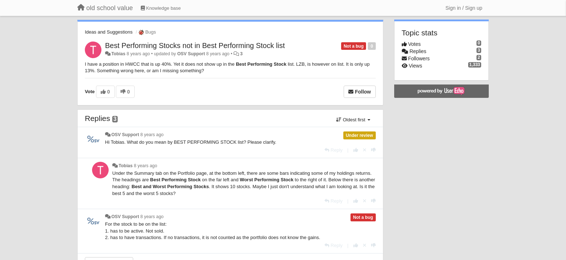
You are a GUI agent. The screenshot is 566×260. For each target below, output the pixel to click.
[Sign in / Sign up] (464, 8)
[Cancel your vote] (364, 150)
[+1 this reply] (355, 150)
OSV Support (191, 53)
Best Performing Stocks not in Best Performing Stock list (195, 45)
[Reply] (334, 150)
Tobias (118, 53)
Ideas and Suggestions (108, 32)
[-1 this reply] (373, 150)
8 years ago (152, 134)
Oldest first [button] (353, 119)
